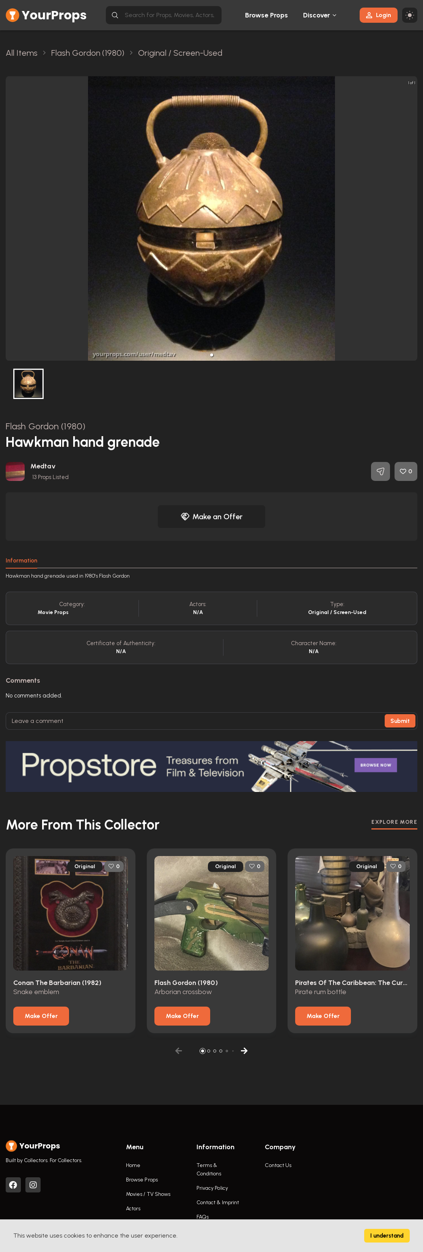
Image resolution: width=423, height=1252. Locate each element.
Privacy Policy (212, 1188)
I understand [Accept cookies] (387, 1235)
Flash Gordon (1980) (45, 426)
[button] (211, 355)
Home (133, 1165)
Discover (316, 15)
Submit (400, 721)
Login (378, 15)
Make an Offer (212, 516)
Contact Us (278, 1165)
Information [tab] (21, 560)
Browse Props (266, 15)
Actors (133, 1208)
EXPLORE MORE (394, 822)
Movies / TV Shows (148, 1194)
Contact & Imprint (218, 1202)
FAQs (203, 1217)
